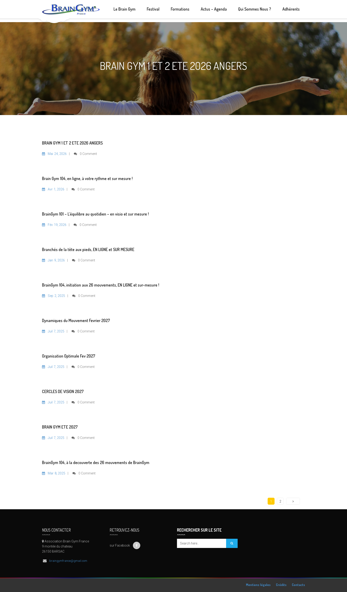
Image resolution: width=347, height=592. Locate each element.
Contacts (298, 585)
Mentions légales (258, 585)
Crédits (281, 585)
